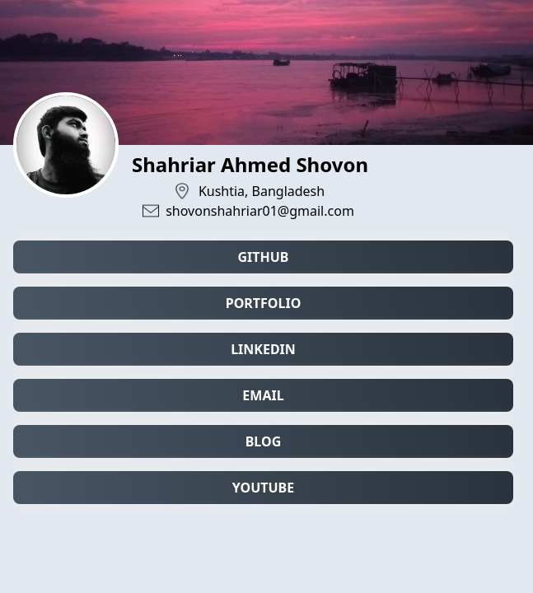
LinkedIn (263, 349)
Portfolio (264, 303)
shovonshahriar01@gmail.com (260, 211)
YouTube (263, 488)
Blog (263, 441)
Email (262, 395)
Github (262, 257)
